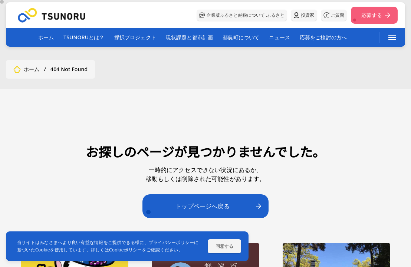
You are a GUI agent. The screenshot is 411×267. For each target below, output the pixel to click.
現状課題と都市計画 (189, 37)
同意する (225, 246)
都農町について (241, 37)
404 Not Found (69, 69)
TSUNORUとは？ (83, 37)
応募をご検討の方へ (323, 37)
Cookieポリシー (125, 250)
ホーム (46, 37)
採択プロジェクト (135, 37)
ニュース (279, 37)
